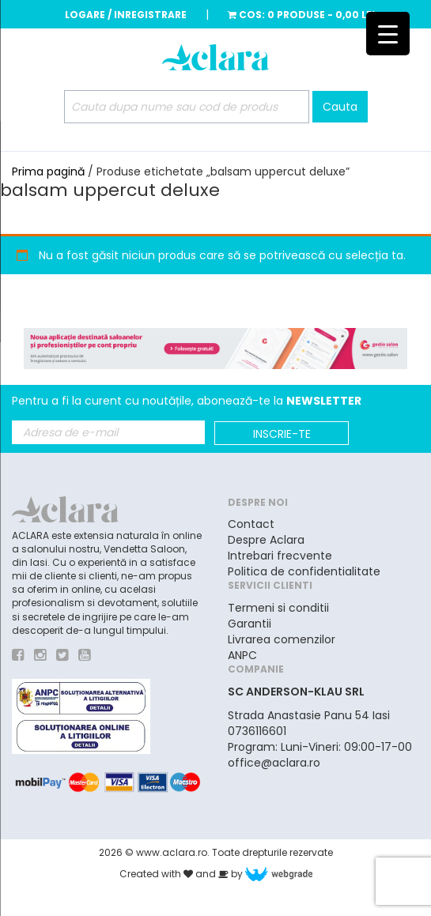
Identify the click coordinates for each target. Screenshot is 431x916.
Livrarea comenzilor (281, 639)
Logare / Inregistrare (126, 14)
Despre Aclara (266, 540)
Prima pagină (48, 171)
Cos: (301, 14)
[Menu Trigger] (388, 33)
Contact (251, 524)
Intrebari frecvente (280, 556)
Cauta (340, 107)
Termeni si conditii (278, 608)
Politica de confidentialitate (304, 571)
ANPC (242, 655)
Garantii (249, 623)
